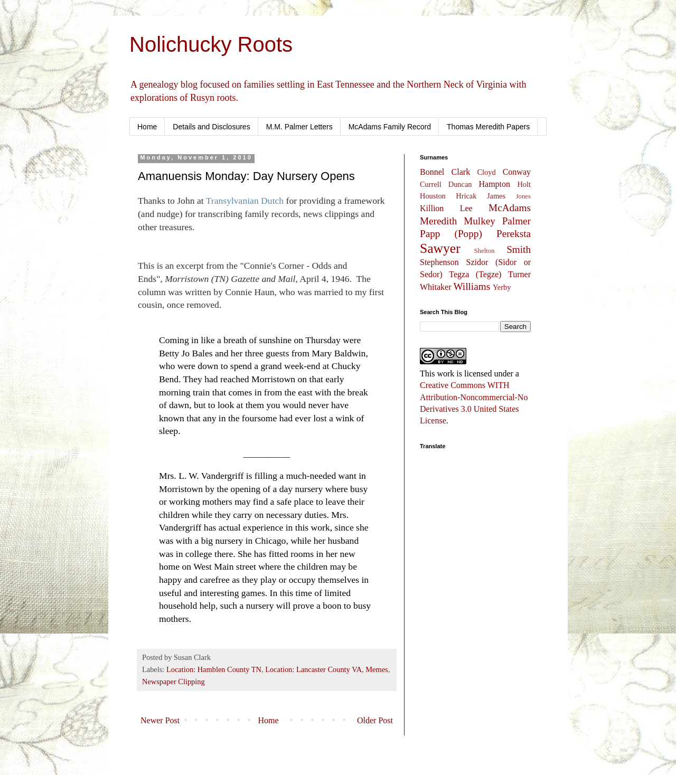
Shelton (484, 250)
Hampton (494, 183)
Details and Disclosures (211, 126)
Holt (524, 184)
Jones (523, 196)
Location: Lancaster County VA (313, 669)
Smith (518, 249)
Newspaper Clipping (173, 681)
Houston (433, 196)
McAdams (510, 207)
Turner (519, 274)
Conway (517, 171)
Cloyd (486, 172)
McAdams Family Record (390, 126)
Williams (472, 286)
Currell (431, 184)
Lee (466, 208)
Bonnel (432, 171)
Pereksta (513, 233)
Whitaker (436, 286)
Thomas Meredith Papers (488, 126)
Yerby (502, 287)
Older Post (375, 720)
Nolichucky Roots (211, 44)
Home (147, 126)
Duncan (460, 184)
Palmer (516, 220)
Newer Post (160, 720)
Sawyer (440, 248)
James (496, 196)
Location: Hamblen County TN (213, 669)
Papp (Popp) (451, 233)
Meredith (438, 220)
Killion (432, 208)
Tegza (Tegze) (475, 274)
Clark (461, 171)
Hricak (466, 196)
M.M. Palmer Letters (299, 126)
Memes (376, 669)
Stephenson (439, 262)
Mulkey (479, 220)
